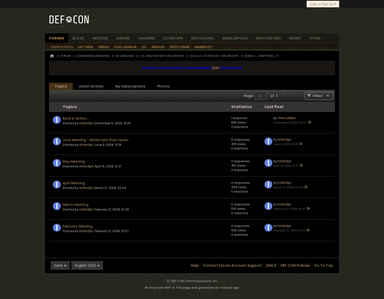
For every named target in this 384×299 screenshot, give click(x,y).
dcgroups (173, 38)
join (215, 68)
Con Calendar (125, 47)
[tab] (61, 86)
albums (123, 38)
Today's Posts (61, 47)
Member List (204, 47)
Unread (103, 47)
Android (158, 47)
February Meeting (78, 226)
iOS (144, 47)
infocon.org (268, 38)
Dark (60, 265)
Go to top (323, 265)
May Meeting (74, 161)
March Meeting (75, 204)
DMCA (271, 265)
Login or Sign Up (323, 4)
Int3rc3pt (86, 123)
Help (195, 265)
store (315, 38)
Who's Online (179, 47)
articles (100, 38)
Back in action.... (76, 118)
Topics (61, 86)
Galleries (146, 38)
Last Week (85, 47)
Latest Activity (91, 86)
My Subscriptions (130, 86)
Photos (163, 86)
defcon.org (202, 38)
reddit (295, 38)
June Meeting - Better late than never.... (97, 139)
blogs (78, 38)
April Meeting (74, 183)
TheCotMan (287, 118)
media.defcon (235, 38)
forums (56, 38)
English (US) (87, 265)
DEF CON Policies (295, 265)
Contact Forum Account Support (232, 265)
